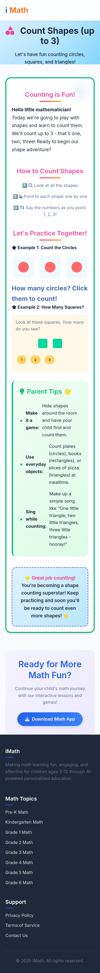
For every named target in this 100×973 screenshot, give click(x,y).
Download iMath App (50, 719)
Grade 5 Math (19, 872)
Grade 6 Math (19, 882)
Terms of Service (22, 925)
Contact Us (16, 935)
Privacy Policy (19, 915)
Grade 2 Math (19, 842)
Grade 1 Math (18, 832)
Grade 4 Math (19, 862)
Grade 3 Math (19, 852)
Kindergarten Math (24, 822)
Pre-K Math (16, 812)
